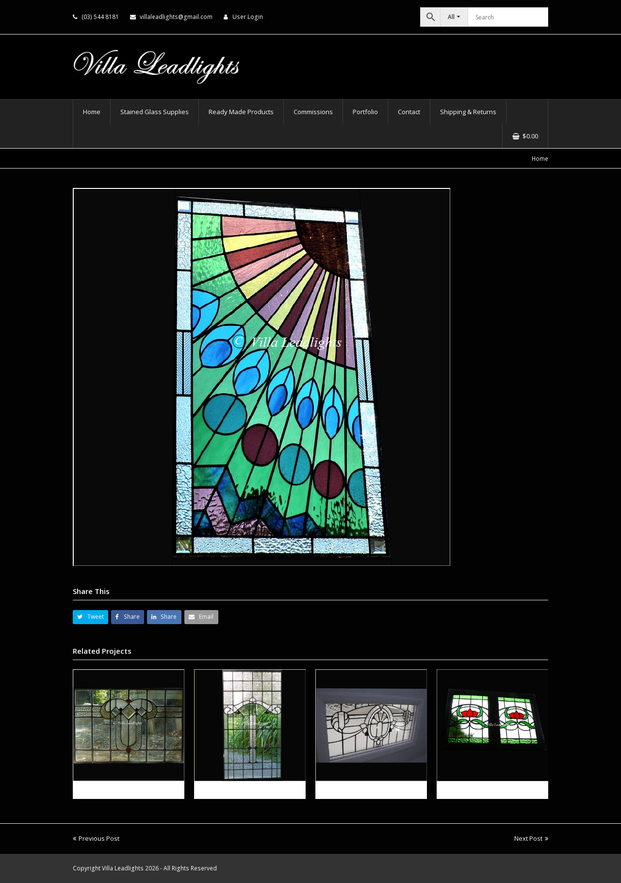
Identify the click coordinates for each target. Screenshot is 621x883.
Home (540, 158)
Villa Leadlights (123, 868)
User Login (247, 17)
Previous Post (96, 838)
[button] (90, 617)
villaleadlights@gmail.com (176, 17)
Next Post (531, 838)
